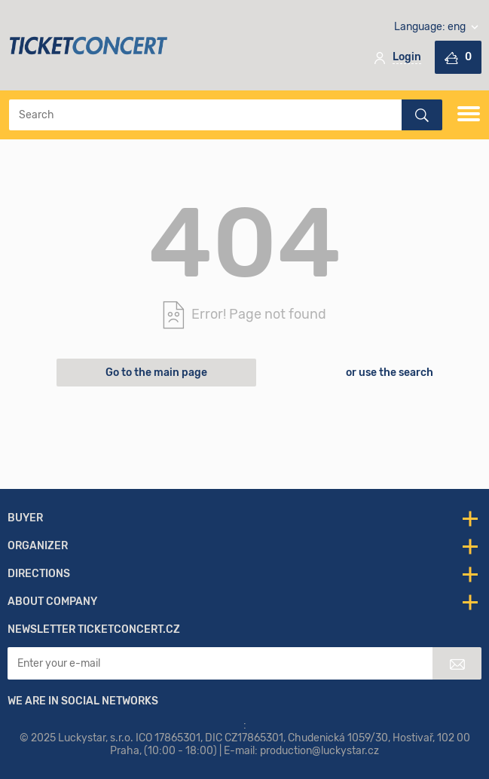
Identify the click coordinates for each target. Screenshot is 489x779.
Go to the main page (156, 372)
